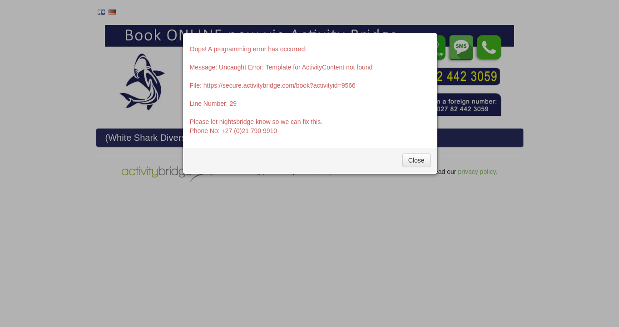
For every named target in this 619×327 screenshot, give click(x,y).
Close (416, 160)
